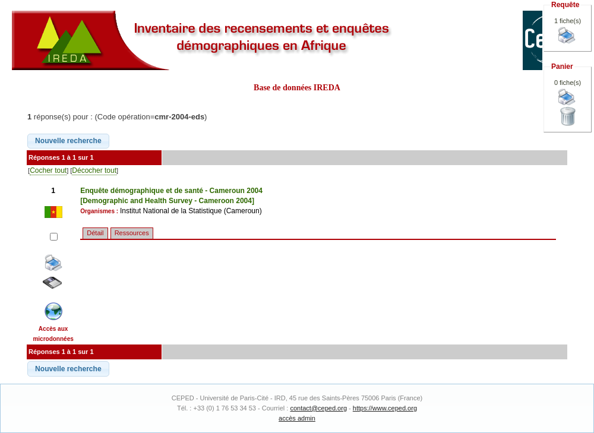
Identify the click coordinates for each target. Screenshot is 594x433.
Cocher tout (48, 170)
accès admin (297, 418)
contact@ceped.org (318, 408)
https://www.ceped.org (385, 408)
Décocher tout (94, 170)
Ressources (132, 232)
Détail (95, 232)
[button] (68, 141)
